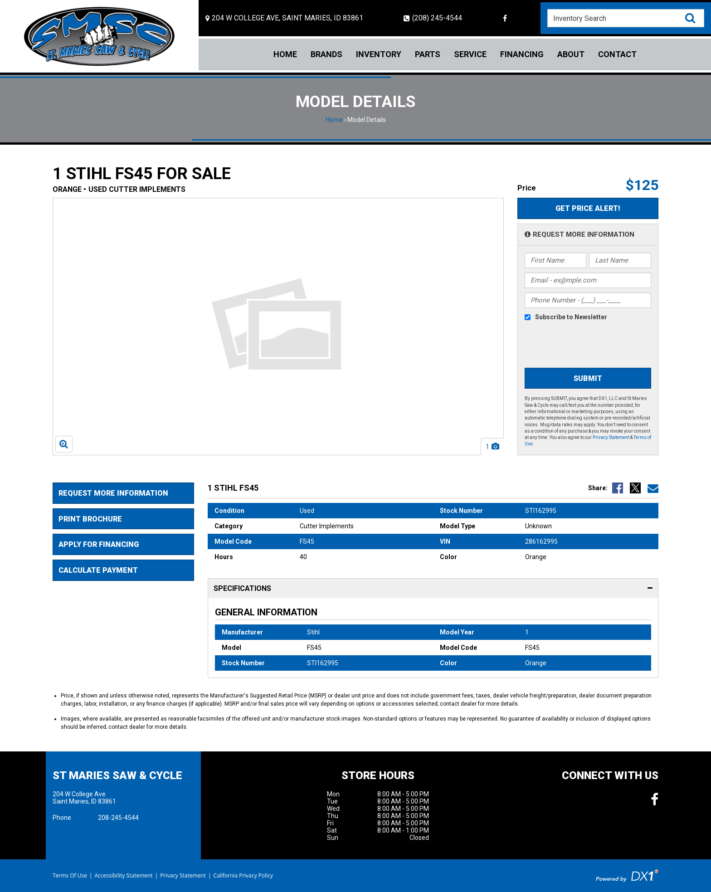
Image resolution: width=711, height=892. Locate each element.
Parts (427, 54)
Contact (617, 54)
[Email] (588, 280)
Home (285, 54)
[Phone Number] (588, 300)
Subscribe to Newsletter (571, 317)
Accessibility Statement (123, 875)
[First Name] (556, 260)
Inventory (378, 54)
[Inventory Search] (625, 18)
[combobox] (625, 18)
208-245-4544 (118, 817)
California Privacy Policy (243, 875)
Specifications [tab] (433, 589)
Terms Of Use (70, 875)
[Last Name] (620, 260)
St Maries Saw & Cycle (117, 775)
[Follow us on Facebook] (505, 18)
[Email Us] (653, 488)
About (570, 54)
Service (470, 54)
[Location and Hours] (284, 18)
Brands (326, 54)
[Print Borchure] (123, 519)
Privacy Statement (611, 437)
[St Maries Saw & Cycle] (99, 36)
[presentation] (576, 345)
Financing (522, 54)
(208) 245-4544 (433, 18)
